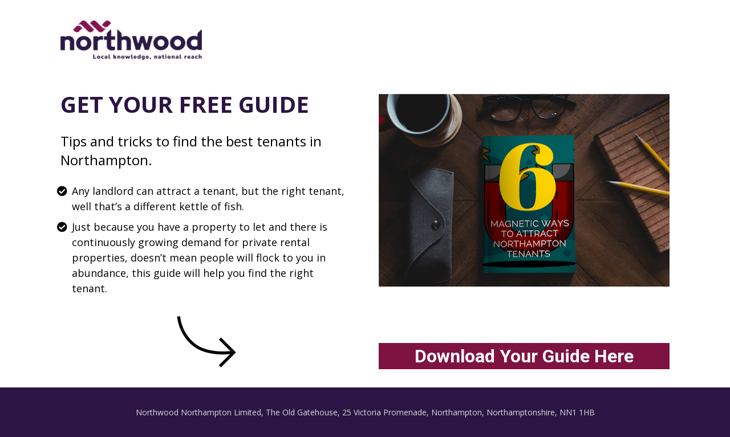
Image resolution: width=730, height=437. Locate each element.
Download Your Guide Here (524, 356)
